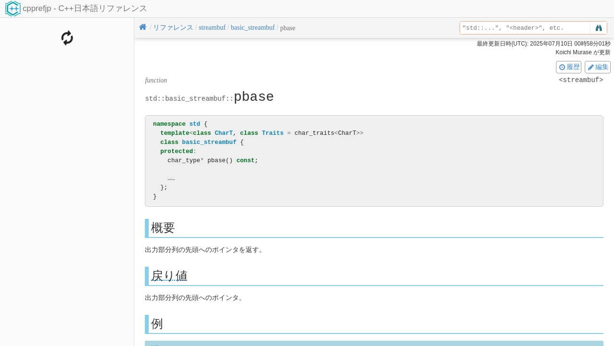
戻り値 (169, 275)
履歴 (569, 67)
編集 (598, 67)
